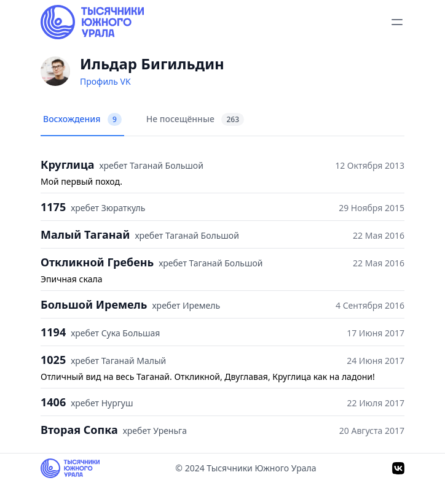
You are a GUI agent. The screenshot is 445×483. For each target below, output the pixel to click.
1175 (53, 206)
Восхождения (82, 119)
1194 (53, 332)
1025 (53, 359)
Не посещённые (195, 119)
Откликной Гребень (97, 262)
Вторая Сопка (79, 429)
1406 (53, 402)
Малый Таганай (85, 234)
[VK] (398, 468)
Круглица (67, 164)
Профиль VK (105, 81)
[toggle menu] (397, 22)
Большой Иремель (94, 304)
